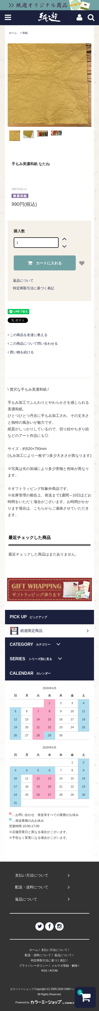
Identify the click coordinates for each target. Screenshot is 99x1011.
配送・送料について (38, 955)
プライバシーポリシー (33, 965)
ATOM (54, 970)
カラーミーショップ (22, 989)
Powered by (50, 1002)
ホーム (13, 33)
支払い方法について (54, 949)
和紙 (25, 33)
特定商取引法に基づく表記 (33, 288)
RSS (44, 970)
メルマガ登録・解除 (64, 965)
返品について (23, 280)
